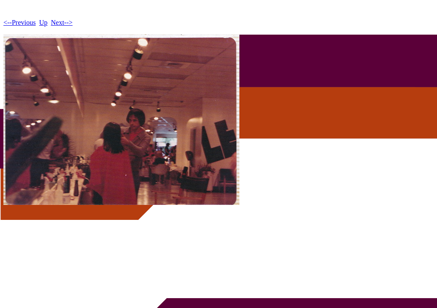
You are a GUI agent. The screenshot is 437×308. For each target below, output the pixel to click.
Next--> (62, 22)
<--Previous (19, 22)
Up (43, 22)
